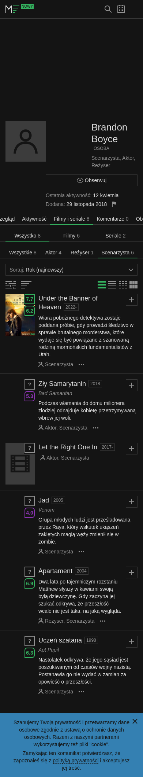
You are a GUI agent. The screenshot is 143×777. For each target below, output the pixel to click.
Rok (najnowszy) (71, 270)
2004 (82, 571)
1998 (91, 640)
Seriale (115, 236)
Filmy (71, 236)
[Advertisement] (71, 70)
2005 (58, 500)
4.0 (29, 513)
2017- (107, 447)
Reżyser (100, 165)
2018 (95, 383)
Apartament (55, 571)
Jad (43, 500)
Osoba (101, 148)
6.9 (29, 583)
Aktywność (34, 219)
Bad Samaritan (55, 393)
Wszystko (27, 236)
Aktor (128, 158)
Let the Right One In (67, 447)
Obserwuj (91, 180)
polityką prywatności (75, 760)
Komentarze (112, 219)
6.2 (29, 311)
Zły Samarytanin (62, 383)
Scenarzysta (105, 158)
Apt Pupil (48, 650)
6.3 (29, 653)
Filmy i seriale (71, 219)
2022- (71, 307)
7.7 (29, 299)
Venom (46, 510)
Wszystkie (23, 252)
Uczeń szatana (60, 640)
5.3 (29, 396)
